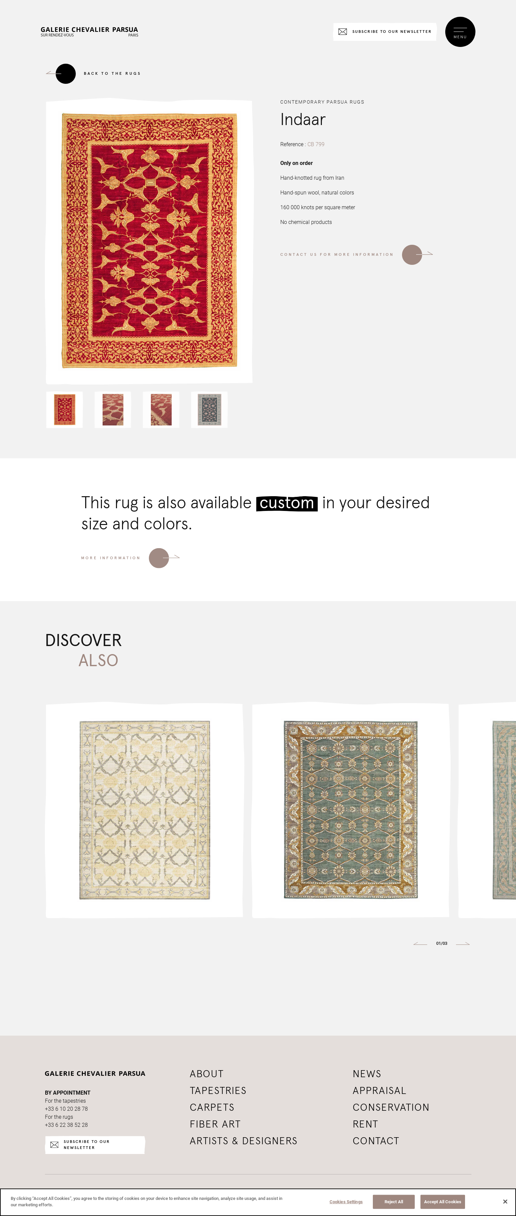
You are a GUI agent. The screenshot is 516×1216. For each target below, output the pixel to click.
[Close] (505, 1201)
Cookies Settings (346, 1201)
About (207, 1074)
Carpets (212, 1108)
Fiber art (215, 1124)
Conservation (391, 1108)
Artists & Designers (244, 1141)
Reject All (394, 1201)
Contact (376, 1141)
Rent (366, 1124)
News (367, 1074)
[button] (64, 409)
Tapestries (218, 1091)
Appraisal (380, 1091)
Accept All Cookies (442, 1201)
